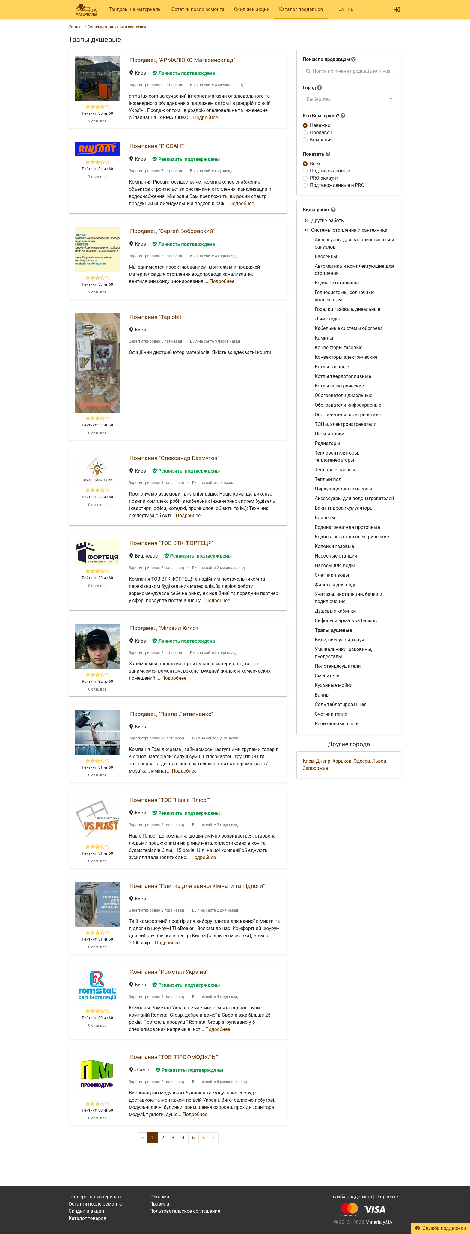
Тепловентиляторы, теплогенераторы (337, 456)
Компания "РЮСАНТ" (158, 146)
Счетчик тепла (331, 714)
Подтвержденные (330, 171)
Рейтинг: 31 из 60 (97, 767)
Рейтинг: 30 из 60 (97, 1017)
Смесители (327, 676)
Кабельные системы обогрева (349, 328)
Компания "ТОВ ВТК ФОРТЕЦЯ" (172, 543)
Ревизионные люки (337, 723)
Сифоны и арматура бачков (346, 620)
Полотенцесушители (338, 666)
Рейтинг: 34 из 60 (97, 168)
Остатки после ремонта (198, 9)
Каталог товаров (87, 1218)
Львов (379, 761)
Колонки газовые (334, 546)
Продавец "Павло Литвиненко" (171, 714)
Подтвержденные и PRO (337, 185)
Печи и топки (329, 434)
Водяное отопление (337, 283)
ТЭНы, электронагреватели (345, 424)
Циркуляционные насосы (343, 489)
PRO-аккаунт (324, 178)
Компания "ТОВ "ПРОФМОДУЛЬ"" (174, 1056)
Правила (159, 1204)
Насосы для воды (335, 565)
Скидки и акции (251, 9)
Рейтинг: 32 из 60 (97, 681)
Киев (308, 761)
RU (351, 9)
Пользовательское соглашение (185, 1211)
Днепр (323, 761)
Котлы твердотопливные (343, 376)
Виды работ (316, 210)
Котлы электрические (339, 386)
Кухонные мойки (333, 685)
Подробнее (205, 117)
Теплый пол (328, 479)
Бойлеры (325, 517)
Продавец (321, 132)
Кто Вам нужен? (324, 116)
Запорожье (315, 768)
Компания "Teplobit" (156, 317)
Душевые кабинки (335, 611)
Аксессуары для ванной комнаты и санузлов (354, 243)
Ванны (322, 695)
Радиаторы (327, 443)
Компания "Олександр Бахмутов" (174, 458)
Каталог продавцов (301, 9)
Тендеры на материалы (135, 9)
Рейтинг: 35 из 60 (97, 113)
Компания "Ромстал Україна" (169, 971)
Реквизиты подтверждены (186, 159)
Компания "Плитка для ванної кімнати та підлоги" (197, 885)
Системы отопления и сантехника (345, 230)
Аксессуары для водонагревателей (354, 498)
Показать (316, 154)
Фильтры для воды (336, 585)
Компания (321, 140)
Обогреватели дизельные (343, 395)
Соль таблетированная (341, 704)
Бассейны (326, 256)
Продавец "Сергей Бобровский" (172, 231)
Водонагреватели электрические (352, 537)
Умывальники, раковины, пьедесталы (343, 652)
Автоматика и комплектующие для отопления (354, 269)
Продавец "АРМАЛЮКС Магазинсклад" (182, 60)
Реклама (159, 1197)
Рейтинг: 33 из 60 (97, 284)
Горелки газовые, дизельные (347, 309)
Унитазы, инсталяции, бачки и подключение (348, 597)
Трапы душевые (333, 630)
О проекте (387, 1197)
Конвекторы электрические (346, 357)
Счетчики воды (332, 575)
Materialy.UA (378, 1222)
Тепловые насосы (335, 470)
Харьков (341, 761)
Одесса (361, 761)
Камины (324, 338)
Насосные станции (336, 556)
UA (341, 9)
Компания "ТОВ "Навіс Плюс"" (170, 800)
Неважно (320, 125)
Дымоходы (327, 319)
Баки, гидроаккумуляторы (344, 508)
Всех (315, 163)
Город (309, 87)
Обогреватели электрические (348, 414)
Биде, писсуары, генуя (339, 640)
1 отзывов (97, 176)
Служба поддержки (440, 1228)
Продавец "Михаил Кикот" (165, 628)
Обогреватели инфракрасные (348, 405)
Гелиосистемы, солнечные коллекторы (345, 296)
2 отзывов (97, 121)
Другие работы (324, 220)
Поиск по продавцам (326, 59)
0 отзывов (97, 433)
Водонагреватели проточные (347, 527)
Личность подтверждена (183, 73)
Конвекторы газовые (338, 347)
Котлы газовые (332, 367)
